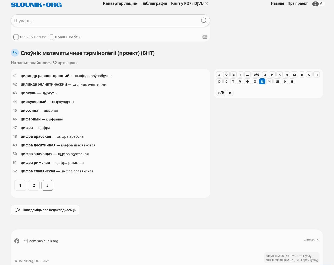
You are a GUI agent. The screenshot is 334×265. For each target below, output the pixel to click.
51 (15, 162)
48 (15, 136)
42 (15, 84)
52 (15, 171)
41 (15, 75)
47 (15, 127)
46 (15, 119)
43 (15, 92)
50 (15, 153)
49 (15, 145)
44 (15, 101)
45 (15, 110)
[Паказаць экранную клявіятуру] (204, 37)
